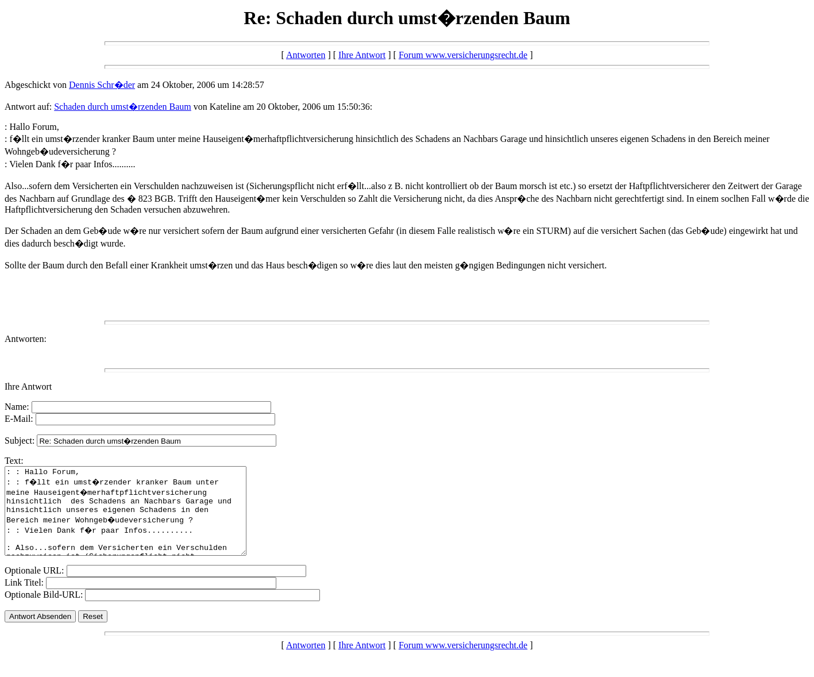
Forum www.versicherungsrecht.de (463, 55)
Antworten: (26, 339)
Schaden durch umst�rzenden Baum (122, 106)
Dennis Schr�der (102, 85)
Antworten (305, 55)
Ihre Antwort (361, 55)
